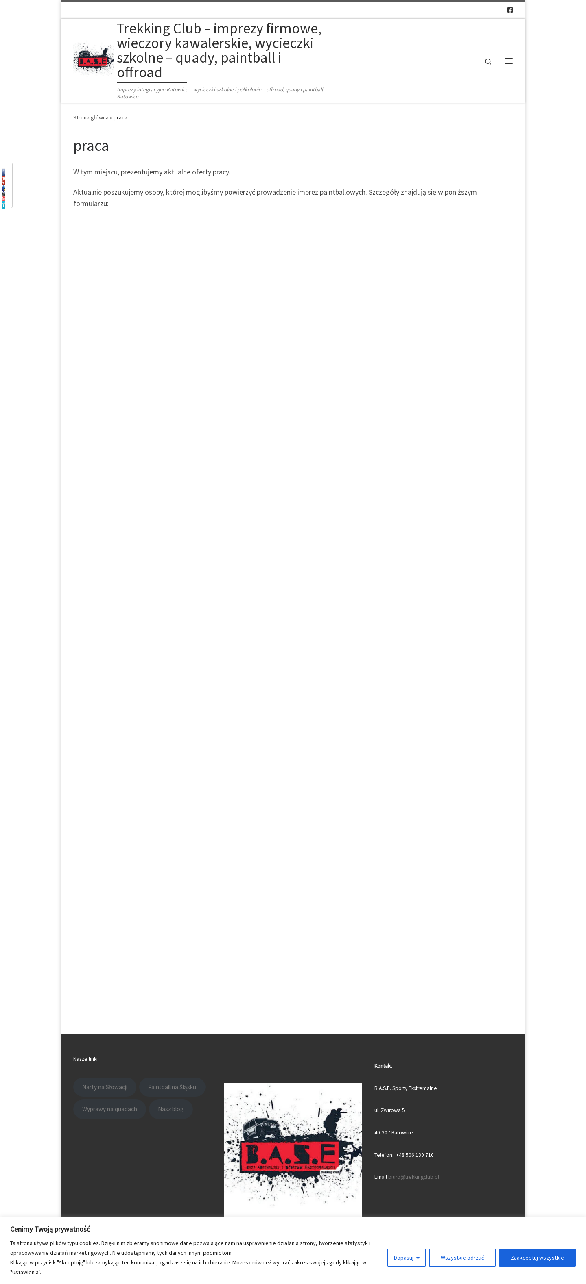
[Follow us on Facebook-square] (510, 10)
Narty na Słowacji (104, 1087)
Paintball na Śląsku (172, 1087)
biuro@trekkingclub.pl (413, 1176)
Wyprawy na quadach (109, 1109)
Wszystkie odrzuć (462, 1257)
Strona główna (91, 117)
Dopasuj (403, 1257)
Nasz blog (171, 1109)
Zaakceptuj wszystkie (537, 1257)
